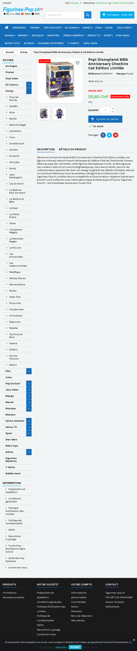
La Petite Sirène (14, 216)
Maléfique (14, 272)
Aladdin (13, 106)
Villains (13, 349)
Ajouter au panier (105, 119)
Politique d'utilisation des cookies (15, 511)
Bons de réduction (81, 615)
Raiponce (14, 321)
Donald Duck (16, 143)
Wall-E (13, 364)
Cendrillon (15, 131)
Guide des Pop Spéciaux (15, 560)
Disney (87, 27)
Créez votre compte (123, 3)
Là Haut (13, 208)
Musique (37, 35)
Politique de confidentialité (14, 522)
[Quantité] (105, 110)
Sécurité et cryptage (13, 538)
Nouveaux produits (13, 597)
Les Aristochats (16, 255)
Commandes (78, 602)
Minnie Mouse (17, 284)
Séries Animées (73, 35)
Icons (109, 27)
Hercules (14, 162)
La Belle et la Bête (16, 200)
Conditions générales (13, 500)
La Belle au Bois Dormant (17, 191)
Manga (9, 35)
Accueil (8, 60)
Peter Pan (15, 296)
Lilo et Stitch (16, 183)
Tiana (12, 223)
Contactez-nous (17, 567)
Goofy (12, 168)
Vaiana (13, 343)
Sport (107, 35)
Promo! (35, 27)
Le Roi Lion (15, 247)
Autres (28, 43)
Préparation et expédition (15, 491)
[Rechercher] (68, 14)
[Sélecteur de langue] (73, 3)
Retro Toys (12, 43)
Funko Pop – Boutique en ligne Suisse (15, 548)
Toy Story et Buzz (16, 336)
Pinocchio (15, 303)
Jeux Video (124, 27)
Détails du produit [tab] (73, 149)
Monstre (53, 35)
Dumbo (13, 149)
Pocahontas (16, 309)
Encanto (14, 156)
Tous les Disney (14, 99)
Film (98, 27)
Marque (121, 73)
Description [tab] (46, 149)
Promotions (10, 592)
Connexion (102, 3)
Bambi (13, 118)
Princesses (15, 315)
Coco (12, 137)
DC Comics (71, 27)
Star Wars (123, 35)
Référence (94, 73)
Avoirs (74, 606)
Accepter (75, 647)
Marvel (22, 35)
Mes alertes (78, 620)
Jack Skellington (15, 176)
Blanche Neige (17, 124)
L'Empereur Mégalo (15, 231)
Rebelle (13, 328)
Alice (12, 112)
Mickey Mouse (17, 278)
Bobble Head (13, 473)
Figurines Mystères (51, 43)
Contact (7, 3)
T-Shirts (73, 43)
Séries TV (93, 35)
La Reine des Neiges (16, 240)
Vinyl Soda (90, 43)
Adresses (76, 611)
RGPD (11, 529)
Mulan (13, 290)
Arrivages (19, 27)
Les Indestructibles (18, 264)
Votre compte (81, 584)
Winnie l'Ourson (14, 357)
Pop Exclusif (52, 27)
